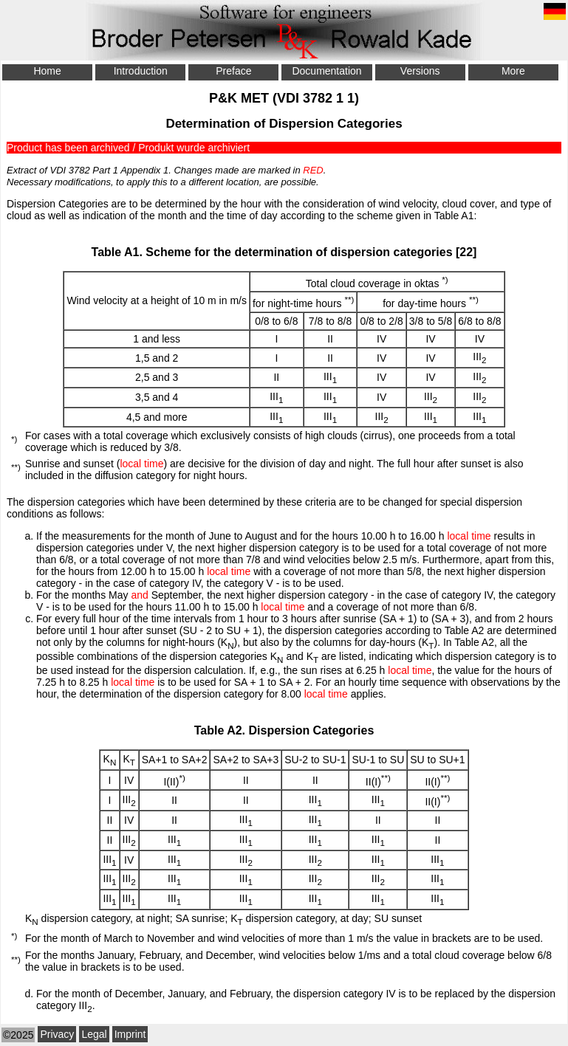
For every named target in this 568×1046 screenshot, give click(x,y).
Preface (233, 71)
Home (47, 71)
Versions (420, 71)
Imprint (130, 1034)
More (513, 71)
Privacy (57, 1034)
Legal (93, 1034)
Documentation (326, 71)
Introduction (141, 71)
